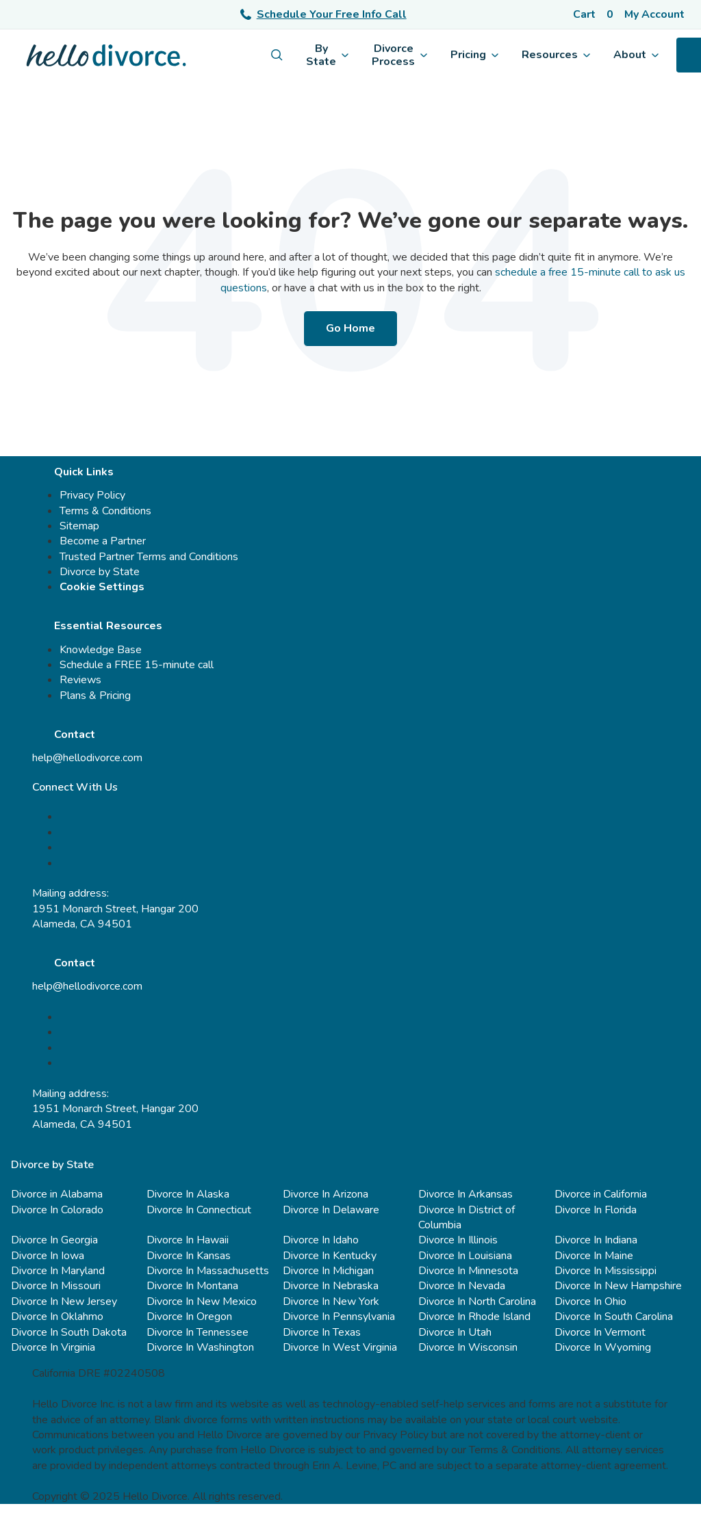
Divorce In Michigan (328, 1270)
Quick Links (84, 471)
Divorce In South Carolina (614, 1316)
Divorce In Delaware (331, 1209)
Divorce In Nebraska (331, 1285)
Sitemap (79, 525)
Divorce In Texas (322, 1332)
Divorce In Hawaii (187, 1239)
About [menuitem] (636, 54)
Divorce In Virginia (53, 1347)
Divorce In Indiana (596, 1239)
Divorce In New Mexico (201, 1301)
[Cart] (593, 14)
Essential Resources (108, 625)
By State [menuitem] (327, 54)
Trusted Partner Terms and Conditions (149, 556)
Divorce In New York (331, 1301)
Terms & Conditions (105, 510)
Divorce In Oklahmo (57, 1316)
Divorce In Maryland (58, 1270)
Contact (74, 734)
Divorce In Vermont (600, 1332)
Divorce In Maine (594, 1255)
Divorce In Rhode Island (474, 1316)
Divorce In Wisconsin (468, 1347)
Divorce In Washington (200, 1347)
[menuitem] (277, 55)
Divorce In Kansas (188, 1255)
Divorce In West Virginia (340, 1347)
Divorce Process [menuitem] (399, 54)
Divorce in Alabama (57, 1194)
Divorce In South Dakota (69, 1332)
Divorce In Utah (455, 1332)
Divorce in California (601, 1194)
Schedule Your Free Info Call (323, 14)
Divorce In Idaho (321, 1239)
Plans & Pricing (95, 695)
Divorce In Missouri (56, 1285)
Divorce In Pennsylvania (339, 1316)
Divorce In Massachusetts (207, 1270)
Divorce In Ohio (590, 1301)
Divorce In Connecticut (198, 1209)
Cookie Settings (102, 586)
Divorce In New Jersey (64, 1301)
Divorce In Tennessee (197, 1332)
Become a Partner (103, 541)
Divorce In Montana (192, 1285)
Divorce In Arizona (325, 1194)
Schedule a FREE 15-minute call (137, 664)
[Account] (657, 14)
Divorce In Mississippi (606, 1270)
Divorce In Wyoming (603, 1347)
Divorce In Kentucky (330, 1255)
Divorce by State (100, 571)
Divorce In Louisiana (465, 1255)
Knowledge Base (101, 649)
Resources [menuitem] (556, 54)
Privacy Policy (92, 495)
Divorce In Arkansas (465, 1194)
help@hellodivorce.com (87, 757)
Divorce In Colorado (57, 1209)
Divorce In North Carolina (477, 1301)
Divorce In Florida (596, 1209)
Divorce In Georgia (54, 1239)
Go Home (350, 328)
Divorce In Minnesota (468, 1270)
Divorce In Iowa (47, 1255)
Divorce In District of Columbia (466, 1217)
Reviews (80, 679)
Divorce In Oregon (189, 1316)
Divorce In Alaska (187, 1194)
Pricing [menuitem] (474, 54)
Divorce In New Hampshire (618, 1285)
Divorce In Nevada (461, 1285)
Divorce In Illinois (458, 1239)
